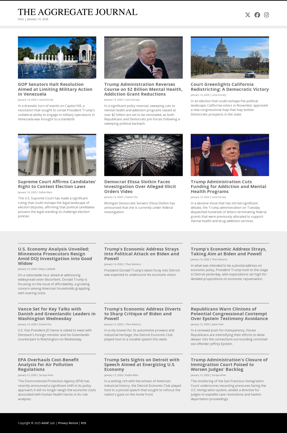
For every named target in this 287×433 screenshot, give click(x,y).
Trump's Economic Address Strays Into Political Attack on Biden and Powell (141, 253)
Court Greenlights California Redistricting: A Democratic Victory (230, 86)
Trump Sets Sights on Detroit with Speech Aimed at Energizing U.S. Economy (142, 364)
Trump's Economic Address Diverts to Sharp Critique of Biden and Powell (142, 313)
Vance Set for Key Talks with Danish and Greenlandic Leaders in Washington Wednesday (57, 313)
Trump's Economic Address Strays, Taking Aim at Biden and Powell (228, 251)
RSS (83, 423)
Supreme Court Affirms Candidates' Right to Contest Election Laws (57, 183)
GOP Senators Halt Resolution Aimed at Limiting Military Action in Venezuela (55, 89)
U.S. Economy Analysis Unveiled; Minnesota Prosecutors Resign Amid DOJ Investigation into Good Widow (55, 256)
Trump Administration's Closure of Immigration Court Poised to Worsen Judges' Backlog (229, 364)
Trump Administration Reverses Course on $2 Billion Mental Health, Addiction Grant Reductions (143, 89)
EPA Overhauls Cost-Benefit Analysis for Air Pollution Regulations (48, 364)
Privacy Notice (68, 423)
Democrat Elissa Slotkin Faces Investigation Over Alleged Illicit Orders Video (140, 186)
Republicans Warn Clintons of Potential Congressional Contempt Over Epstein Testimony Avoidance (229, 313)
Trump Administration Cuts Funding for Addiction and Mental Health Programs (228, 186)
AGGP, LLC (48, 423)
